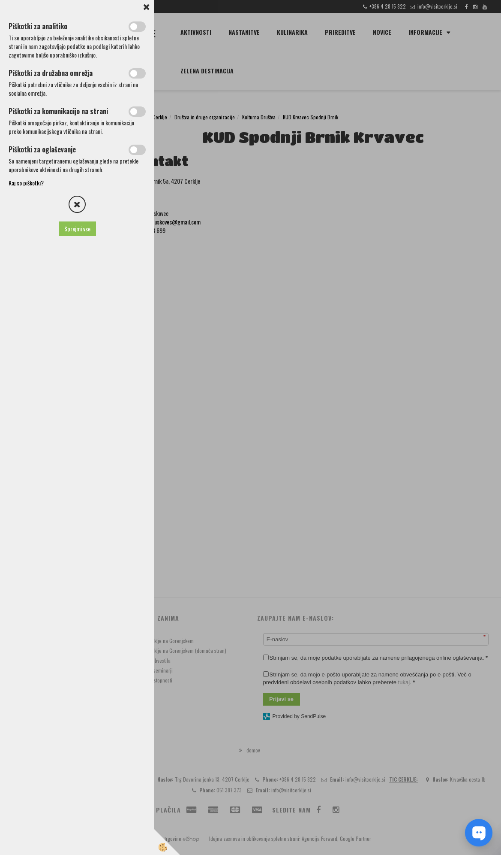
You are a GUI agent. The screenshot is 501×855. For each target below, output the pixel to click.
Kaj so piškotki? (26, 182)
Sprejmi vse (77, 228)
